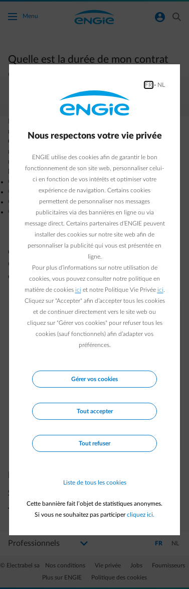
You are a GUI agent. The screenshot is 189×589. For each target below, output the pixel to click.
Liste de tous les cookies (94, 483)
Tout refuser (94, 443)
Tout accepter (95, 411)
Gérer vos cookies (94, 379)
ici (78, 290)
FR (148, 85)
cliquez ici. (140, 515)
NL (161, 85)
